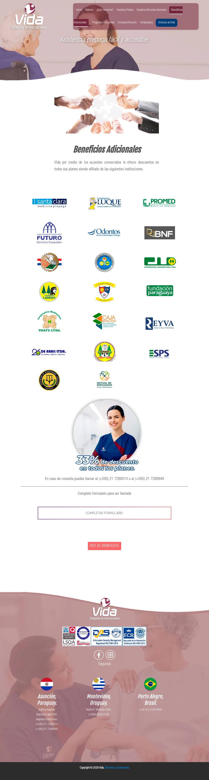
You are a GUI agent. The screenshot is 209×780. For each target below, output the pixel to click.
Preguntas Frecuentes (103, 22)
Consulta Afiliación (127, 22)
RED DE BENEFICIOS (104, 546)
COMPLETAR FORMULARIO (104, 513)
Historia (89, 10)
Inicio (79, 10)
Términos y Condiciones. (117, 768)
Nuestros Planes (125, 10)
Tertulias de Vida (166, 22)
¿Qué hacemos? (104, 10)
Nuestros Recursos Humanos (151, 10)
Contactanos (146, 22)
